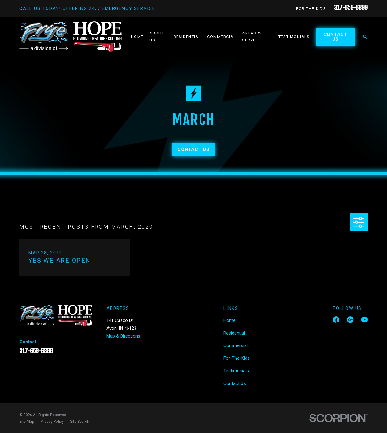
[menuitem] (26, 421)
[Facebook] (336, 319)
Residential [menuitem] (187, 36)
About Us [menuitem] (156, 36)
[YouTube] (364, 319)
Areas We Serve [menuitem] (253, 36)
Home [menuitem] (137, 36)
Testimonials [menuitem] (294, 36)
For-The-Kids (311, 8)
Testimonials (236, 371)
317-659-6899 (351, 7)
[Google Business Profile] (350, 319)
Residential (234, 333)
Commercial (235, 345)
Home (229, 320)
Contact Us (335, 37)
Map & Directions (123, 336)
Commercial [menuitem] (221, 36)
